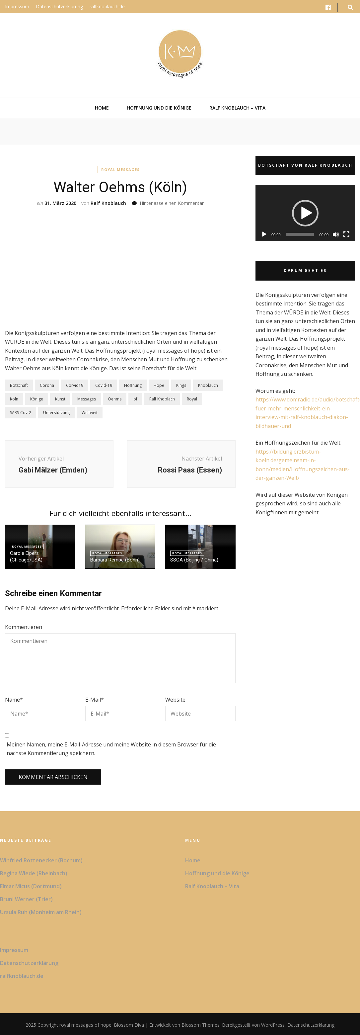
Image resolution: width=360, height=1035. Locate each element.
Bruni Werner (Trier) (26, 899)
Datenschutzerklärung (59, 6)
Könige (36, 399)
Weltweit (90, 412)
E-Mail (94, 699)
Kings (181, 385)
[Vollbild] (346, 234)
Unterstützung (56, 412)
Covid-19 (103, 385)
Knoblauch (208, 385)
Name (14, 699)
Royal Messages (120, 169)
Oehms (114, 399)
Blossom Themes (200, 1025)
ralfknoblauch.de (107, 6)
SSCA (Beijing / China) (194, 560)
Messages (86, 399)
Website (175, 699)
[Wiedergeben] (264, 234)
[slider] (300, 234)
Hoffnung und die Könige (159, 108)
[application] (305, 213)
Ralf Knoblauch (108, 203)
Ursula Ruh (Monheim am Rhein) (41, 912)
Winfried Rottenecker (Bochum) (41, 860)
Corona (47, 385)
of (135, 399)
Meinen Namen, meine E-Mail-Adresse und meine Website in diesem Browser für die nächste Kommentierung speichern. (111, 749)
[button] (305, 213)
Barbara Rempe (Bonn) (115, 560)
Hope (159, 385)
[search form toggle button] (350, 7)
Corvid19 (74, 385)
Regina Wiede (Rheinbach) (33, 873)
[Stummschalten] (335, 234)
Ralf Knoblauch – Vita (237, 108)
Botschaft (19, 385)
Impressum (17, 6)
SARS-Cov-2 (20, 412)
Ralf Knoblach (162, 399)
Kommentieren (23, 627)
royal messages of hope (85, 1025)
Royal (192, 399)
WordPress (273, 1025)
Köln (14, 399)
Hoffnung (133, 385)
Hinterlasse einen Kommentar (172, 203)
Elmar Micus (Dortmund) (31, 886)
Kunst (60, 399)
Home (102, 108)
